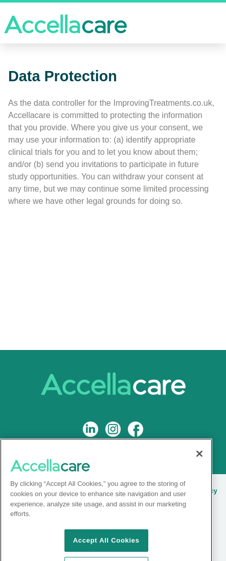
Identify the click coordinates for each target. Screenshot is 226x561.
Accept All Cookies (106, 547)
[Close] (199, 461)
